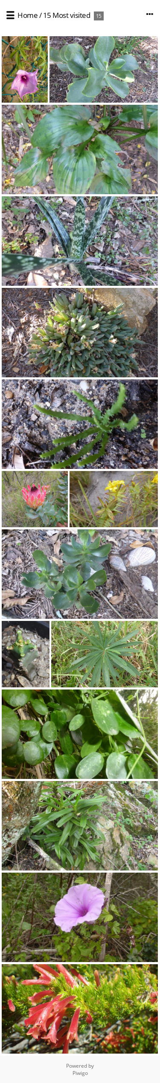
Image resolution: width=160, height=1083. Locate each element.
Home (27, 15)
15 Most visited (66, 15)
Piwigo (80, 1073)
